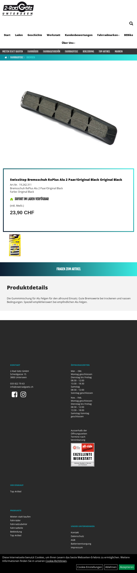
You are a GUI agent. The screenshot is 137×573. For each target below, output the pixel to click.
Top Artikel (104, 51)
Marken (119, 51)
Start (7, 35)
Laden (19, 35)
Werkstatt (53, 35)
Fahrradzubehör (51, 51)
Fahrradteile (71, 51)
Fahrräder (33, 51)
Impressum (77, 547)
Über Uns (68, 43)
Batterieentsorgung (81, 543)
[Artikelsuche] (131, 23)
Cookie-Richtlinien (56, 561)
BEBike (128, 35)
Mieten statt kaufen (12, 51)
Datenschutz (77, 536)
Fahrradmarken (108, 35)
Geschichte (35, 35)
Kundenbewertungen (79, 35)
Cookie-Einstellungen (89, 567)
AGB (73, 539)
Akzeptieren (127, 567)
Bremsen (30, 57)
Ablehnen (111, 567)
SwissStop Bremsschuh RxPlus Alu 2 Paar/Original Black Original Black (66, 179)
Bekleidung (88, 51)
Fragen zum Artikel (68, 269)
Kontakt (75, 532)
